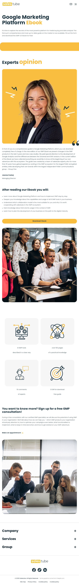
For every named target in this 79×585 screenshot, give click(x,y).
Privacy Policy (32, 581)
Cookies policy (43, 581)
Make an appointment (12, 433)
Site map (23, 581)
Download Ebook (40, 221)
